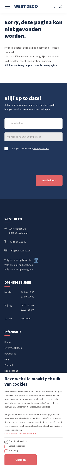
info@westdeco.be (17, 251)
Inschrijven (49, 180)
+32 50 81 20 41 (15, 242)
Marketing (13, 463)
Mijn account (11, 371)
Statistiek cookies (17, 459)
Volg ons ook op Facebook (18, 265)
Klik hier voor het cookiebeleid (20, 447)
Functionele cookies (18, 454)
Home (7, 342)
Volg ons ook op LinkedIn (17, 260)
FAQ (6, 359)
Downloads (10, 354)
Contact (8, 365)
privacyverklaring (41, 148)
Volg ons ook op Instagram (18, 269)
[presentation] (31, 163)
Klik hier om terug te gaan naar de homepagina (30, 65)
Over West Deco (13, 348)
